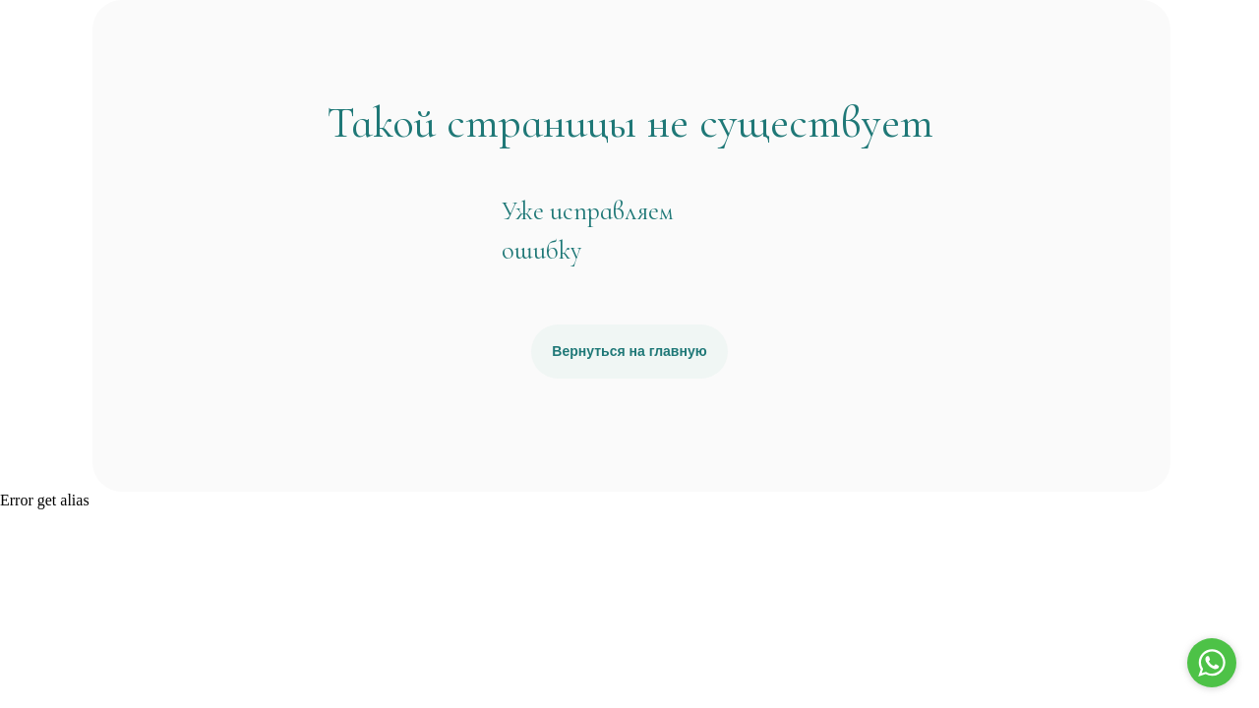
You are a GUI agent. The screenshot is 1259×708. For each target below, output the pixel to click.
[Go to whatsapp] (1211, 662)
